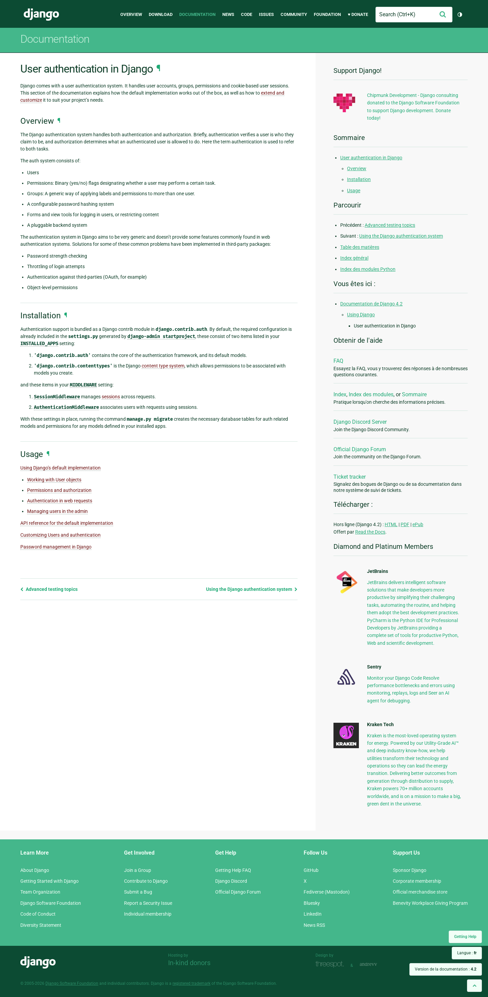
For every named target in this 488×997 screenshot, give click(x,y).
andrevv (376, 964)
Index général (354, 258)
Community (294, 14)
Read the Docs (370, 532)
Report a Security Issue (148, 903)
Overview (131, 14)
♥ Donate (358, 14)
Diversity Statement (40, 925)
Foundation (327, 14)
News (228, 14)
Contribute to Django (146, 881)
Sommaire (414, 394)
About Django (34, 870)
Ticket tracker (349, 477)
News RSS (314, 925)
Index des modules (371, 394)
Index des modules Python (367, 269)
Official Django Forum (359, 449)
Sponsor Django (409, 870)
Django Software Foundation (50, 903)
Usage (353, 190)
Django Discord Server (360, 422)
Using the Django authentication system (252, 589)
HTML (391, 524)
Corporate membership (417, 881)
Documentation (197, 14)
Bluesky (312, 903)
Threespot (331, 964)
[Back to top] (474, 986)
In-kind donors (189, 963)
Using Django (361, 314)
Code (246, 14)
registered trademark (191, 983)
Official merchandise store (420, 892)
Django (41, 14)
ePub (417, 524)
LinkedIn (313, 914)
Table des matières (359, 247)
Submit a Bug (138, 892)
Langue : (466, 953)
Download (160, 14)
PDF (405, 524)
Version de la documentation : (445, 969)
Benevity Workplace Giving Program (430, 903)
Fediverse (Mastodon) (327, 892)
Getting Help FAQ (233, 870)
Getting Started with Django (49, 881)
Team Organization (40, 892)
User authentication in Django (371, 157)
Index (339, 394)
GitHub (311, 870)
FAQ (338, 361)
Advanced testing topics (49, 589)
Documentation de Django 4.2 (371, 303)
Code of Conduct (38, 914)
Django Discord (231, 881)
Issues (266, 14)
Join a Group (137, 870)
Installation (359, 179)
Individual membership (147, 914)
